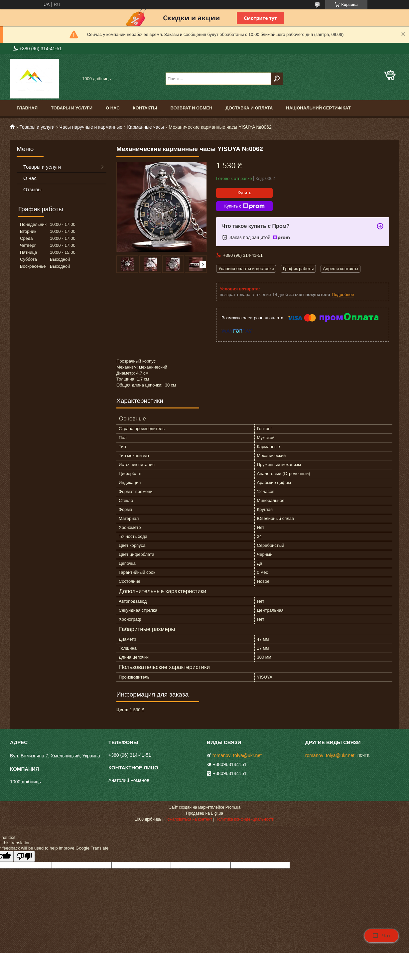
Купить (244, 192)
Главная (27, 107)
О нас (113, 107)
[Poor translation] (24, 856)
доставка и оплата (249, 107)
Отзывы (32, 189)
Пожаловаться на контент (188, 819)
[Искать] (277, 79)
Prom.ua (232, 807)
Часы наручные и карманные (91, 127)
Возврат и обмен (191, 107)
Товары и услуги (71, 107)
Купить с (244, 206)
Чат (381, 936)
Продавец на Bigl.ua (204, 813)
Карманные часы (145, 127)
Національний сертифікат (318, 107)
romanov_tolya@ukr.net (237, 755)
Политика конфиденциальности (244, 819)
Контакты (145, 107)
